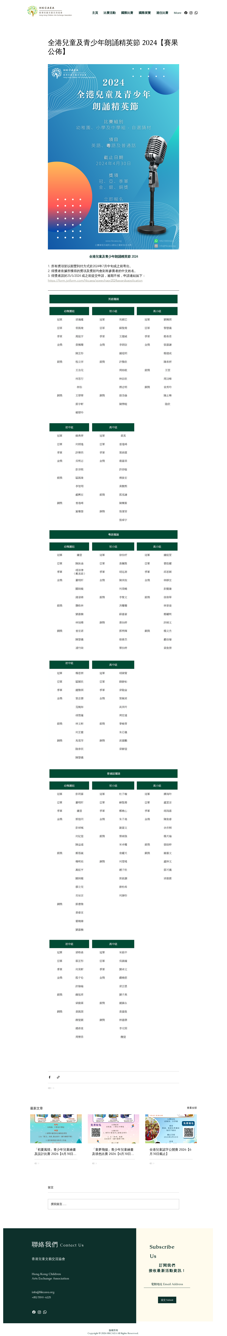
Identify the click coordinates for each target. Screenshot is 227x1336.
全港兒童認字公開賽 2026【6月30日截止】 (170, 1151)
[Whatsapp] (196, 13)
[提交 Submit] (167, 1300)
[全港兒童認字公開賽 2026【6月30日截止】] (171, 1128)
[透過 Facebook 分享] (49, 1077)
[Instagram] (191, 13)
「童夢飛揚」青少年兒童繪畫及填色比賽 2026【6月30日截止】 (113, 1151)
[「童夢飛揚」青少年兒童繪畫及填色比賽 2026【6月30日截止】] (113, 1128)
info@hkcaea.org (43, 1292)
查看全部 (192, 1107)
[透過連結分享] (58, 1077)
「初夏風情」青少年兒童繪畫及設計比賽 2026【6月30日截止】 (55, 1151)
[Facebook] (186, 13)
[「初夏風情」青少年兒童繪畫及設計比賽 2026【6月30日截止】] (56, 1128)
